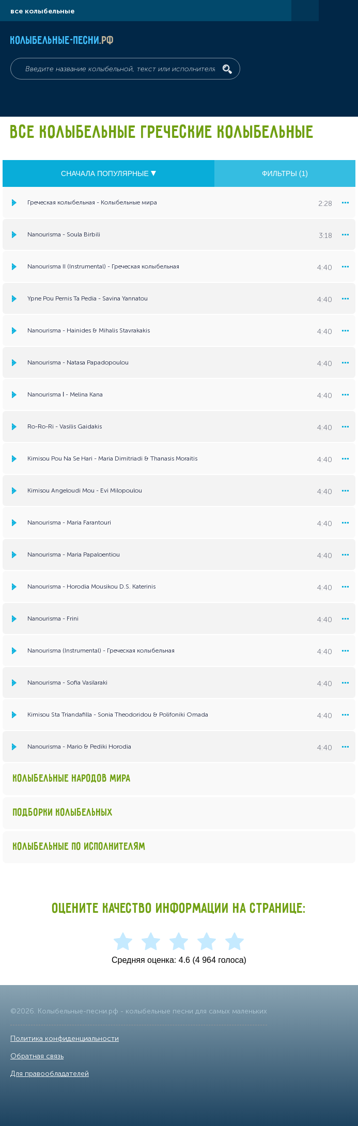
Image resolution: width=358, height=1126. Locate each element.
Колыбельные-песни (62, 40)
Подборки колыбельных (63, 813)
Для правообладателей (49, 1073)
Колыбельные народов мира (72, 779)
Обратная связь (37, 1056)
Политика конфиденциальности (64, 1038)
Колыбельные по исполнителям (79, 847)
